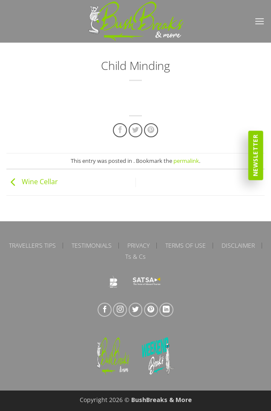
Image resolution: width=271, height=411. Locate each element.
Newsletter (255, 155)
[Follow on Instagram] (120, 310)
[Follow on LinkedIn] (166, 310)
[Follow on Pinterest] (151, 310)
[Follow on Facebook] (105, 310)
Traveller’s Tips (32, 246)
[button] (259, 21)
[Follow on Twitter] (136, 310)
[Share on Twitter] (136, 130)
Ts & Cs (135, 257)
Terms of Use (185, 246)
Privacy (138, 246)
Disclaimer (238, 246)
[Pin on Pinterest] (151, 130)
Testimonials (92, 246)
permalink (186, 161)
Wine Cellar (32, 181)
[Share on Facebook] (120, 130)
